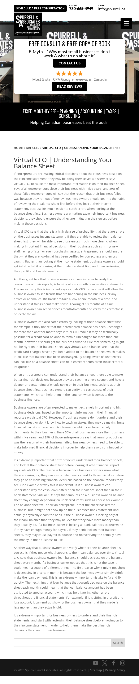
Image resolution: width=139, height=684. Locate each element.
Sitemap (96, 678)
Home (18, 156)
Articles (32, 156)
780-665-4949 (55, 7)
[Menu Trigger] (126, 23)
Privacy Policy (115, 678)
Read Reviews (69, 94)
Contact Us (69, 70)
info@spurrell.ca (111, 8)
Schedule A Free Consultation (43, 16)
